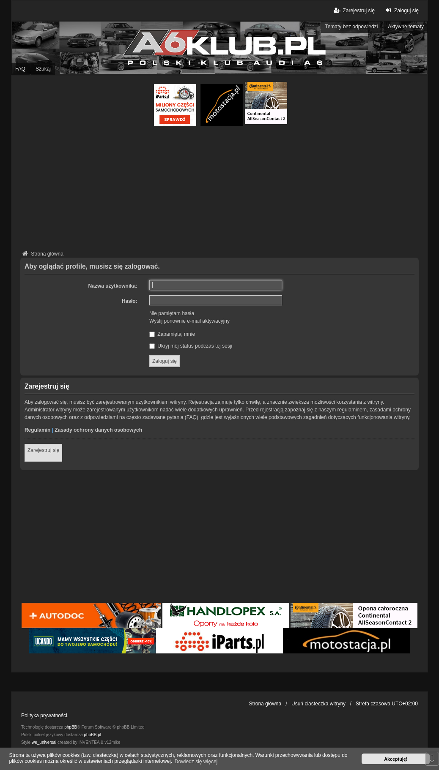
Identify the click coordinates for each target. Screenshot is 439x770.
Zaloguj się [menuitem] (401, 10)
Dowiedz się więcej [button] (196, 762)
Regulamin (37, 430)
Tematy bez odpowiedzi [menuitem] (351, 27)
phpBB (70, 727)
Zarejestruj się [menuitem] (353, 10)
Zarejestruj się (43, 450)
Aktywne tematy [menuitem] (406, 27)
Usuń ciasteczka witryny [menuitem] (318, 704)
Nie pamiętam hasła (171, 313)
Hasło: (129, 301)
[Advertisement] (219, 190)
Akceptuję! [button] (395, 759)
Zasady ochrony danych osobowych (98, 430)
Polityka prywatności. (45, 715)
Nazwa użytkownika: (112, 286)
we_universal (44, 742)
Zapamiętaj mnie (172, 334)
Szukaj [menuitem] (43, 69)
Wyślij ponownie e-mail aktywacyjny (189, 321)
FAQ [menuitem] (20, 69)
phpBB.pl (92, 734)
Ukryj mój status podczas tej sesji (190, 346)
